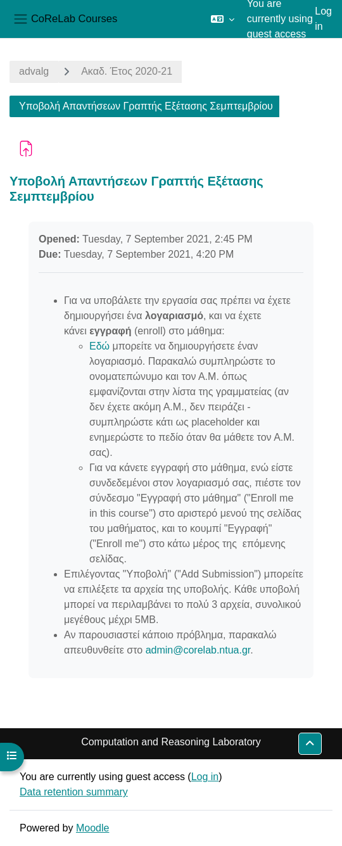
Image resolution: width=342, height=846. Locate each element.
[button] (222, 19)
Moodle (92, 828)
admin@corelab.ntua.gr (198, 650)
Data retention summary (74, 791)
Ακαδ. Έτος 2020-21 (126, 71)
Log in (323, 19)
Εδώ (99, 346)
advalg (34, 71)
